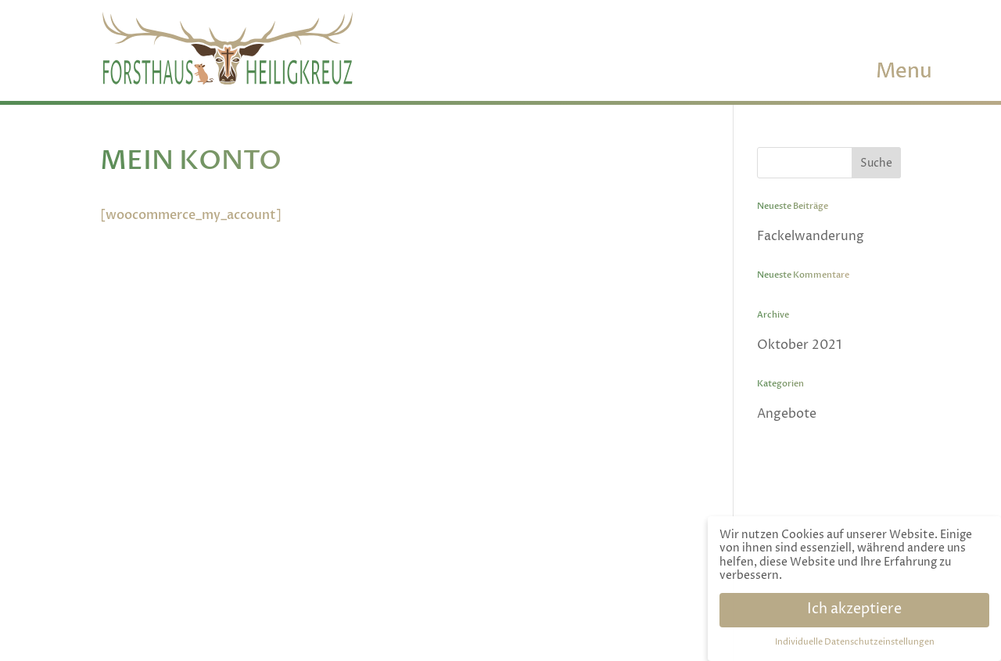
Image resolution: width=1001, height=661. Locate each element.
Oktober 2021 (799, 345)
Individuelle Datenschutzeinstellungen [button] (855, 642)
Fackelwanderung (810, 236)
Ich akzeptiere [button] (854, 609)
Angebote (786, 413)
